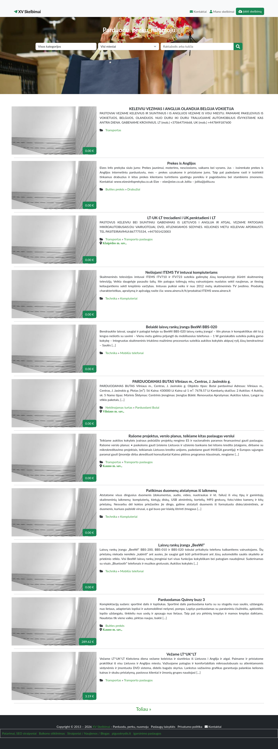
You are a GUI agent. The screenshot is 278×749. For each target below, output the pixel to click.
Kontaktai (198, 11)
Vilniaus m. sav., (113, 411)
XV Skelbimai (27, 11)
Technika (111, 298)
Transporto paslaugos (138, 239)
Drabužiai (133, 189)
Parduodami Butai (147, 407)
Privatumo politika (190, 726)
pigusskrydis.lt (121, 733)
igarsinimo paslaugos (147, 733)
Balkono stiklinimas (52, 733)
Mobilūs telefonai (132, 353)
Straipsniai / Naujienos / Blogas (88, 733)
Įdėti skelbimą (250, 11)
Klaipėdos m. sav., (114, 243)
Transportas (113, 130)
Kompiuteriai (128, 298)
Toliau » (143, 709)
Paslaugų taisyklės (163, 726)
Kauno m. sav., (112, 465)
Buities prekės (114, 189)
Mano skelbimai (222, 11)
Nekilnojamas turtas (118, 407)
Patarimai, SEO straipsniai (19, 733)
